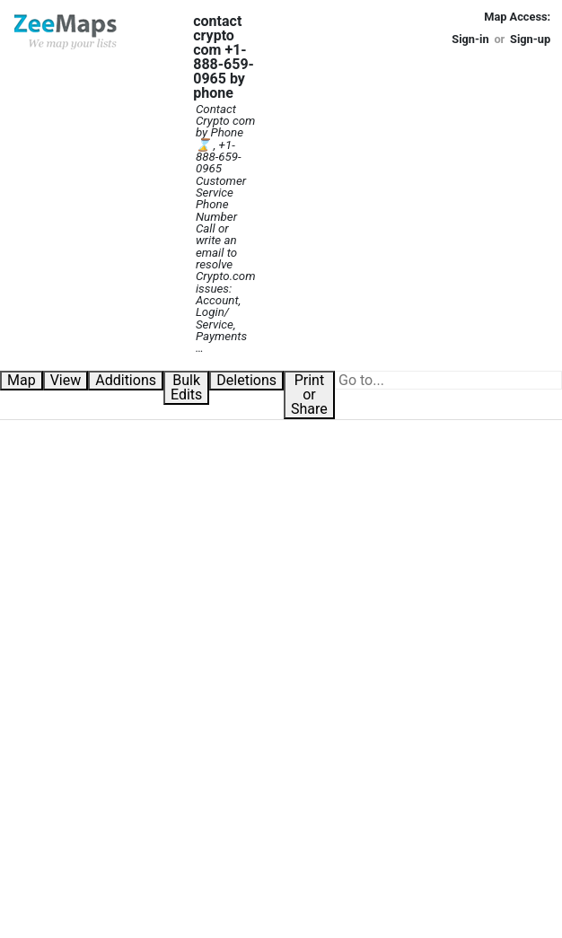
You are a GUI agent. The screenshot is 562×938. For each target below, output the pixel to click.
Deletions (246, 380)
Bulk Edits (186, 387)
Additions (125, 380)
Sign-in (470, 39)
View (66, 380)
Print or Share (309, 394)
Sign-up (530, 39)
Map (21, 380)
